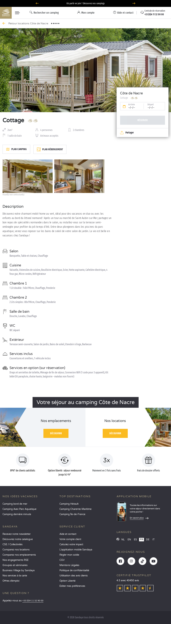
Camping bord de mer (15, 503)
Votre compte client (70, 539)
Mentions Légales (69, 565)
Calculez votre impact (71, 544)
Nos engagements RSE (16, 560)
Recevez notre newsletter (17, 534)
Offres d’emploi (11, 580)
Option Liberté (67, 580)
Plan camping (16, 149)
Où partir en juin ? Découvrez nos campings (85, 3)
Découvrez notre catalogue (18, 539)
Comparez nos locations (16, 549)
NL (123, 539)
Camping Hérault (68, 503)
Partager (127, 132)
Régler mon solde (69, 554)
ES (135, 539)
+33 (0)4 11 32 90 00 (32, 601)
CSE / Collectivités (13, 544)
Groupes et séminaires (15, 565)
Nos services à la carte (15, 575)
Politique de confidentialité (74, 570)
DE (147, 539)
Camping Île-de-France (72, 514)
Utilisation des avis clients (73, 575)
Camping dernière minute (17, 514)
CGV (62, 560)
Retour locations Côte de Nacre (28, 23)
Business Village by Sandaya (19, 570)
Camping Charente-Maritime (75, 509)
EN (129, 539)
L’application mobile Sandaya (75, 549)
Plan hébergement (50, 149)
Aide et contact (67, 534)
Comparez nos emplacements (19, 554)
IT (153, 539)
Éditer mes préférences (72, 586)
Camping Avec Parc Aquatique (19, 509)
